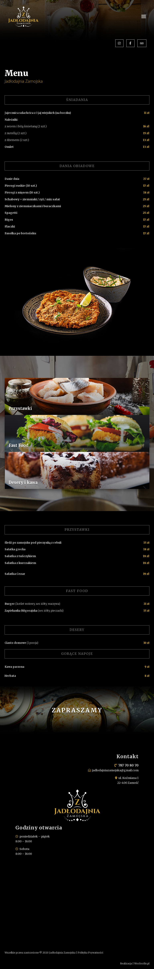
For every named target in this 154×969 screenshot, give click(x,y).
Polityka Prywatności (90, 952)
